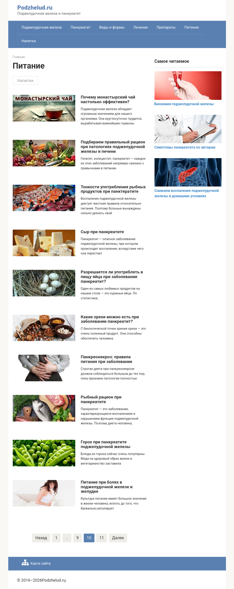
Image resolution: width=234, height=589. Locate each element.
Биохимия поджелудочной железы (184, 104)
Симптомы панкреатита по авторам (185, 147)
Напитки (29, 41)
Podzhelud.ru (34, 7)
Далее (118, 538)
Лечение (141, 27)
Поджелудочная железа (42, 27)
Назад (41, 538)
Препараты (166, 27)
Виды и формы (111, 27)
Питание (191, 27)
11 (101, 538)
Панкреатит (80, 27)
